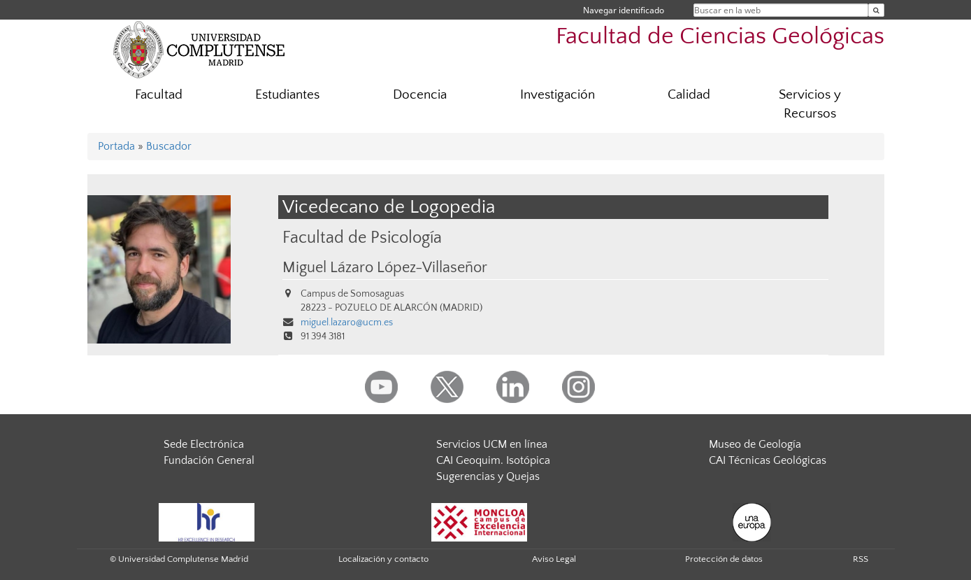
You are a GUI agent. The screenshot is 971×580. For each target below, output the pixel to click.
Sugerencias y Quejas (488, 476)
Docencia (420, 94)
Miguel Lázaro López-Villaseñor (384, 268)
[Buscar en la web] (876, 10)
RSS (860, 559)
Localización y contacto (383, 559)
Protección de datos (724, 559)
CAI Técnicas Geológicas (767, 460)
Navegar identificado (623, 10)
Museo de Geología (755, 444)
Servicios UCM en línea (491, 444)
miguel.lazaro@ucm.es (347, 322)
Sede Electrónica (204, 444)
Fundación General (209, 460)
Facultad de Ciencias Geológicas (720, 37)
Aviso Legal (554, 559)
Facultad (158, 94)
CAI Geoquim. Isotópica (493, 460)
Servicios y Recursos (810, 104)
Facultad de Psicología (362, 237)
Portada (116, 146)
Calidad (689, 94)
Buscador (169, 146)
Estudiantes (287, 94)
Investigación (557, 94)
